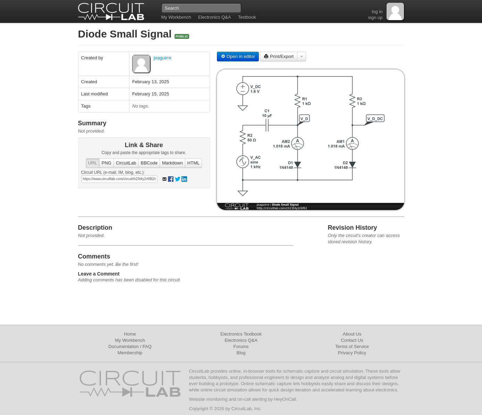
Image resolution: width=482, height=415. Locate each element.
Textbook (247, 17)
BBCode (149, 163)
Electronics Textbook (241, 334)
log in (377, 11)
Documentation (123, 346)
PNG (106, 163)
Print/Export (279, 56)
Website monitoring (208, 399)
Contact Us (352, 340)
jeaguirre (162, 57)
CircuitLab (126, 163)
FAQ (147, 346)
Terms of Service (352, 346)
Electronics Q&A (214, 17)
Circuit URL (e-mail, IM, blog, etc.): (113, 172)
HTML (193, 163)
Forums (240, 346)
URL (92, 163)
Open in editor (238, 56)
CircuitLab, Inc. (246, 408)
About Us (352, 334)
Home (130, 334)
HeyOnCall (285, 399)
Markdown (172, 163)
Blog (240, 352)
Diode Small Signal (126, 34)
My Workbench (176, 17)
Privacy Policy (352, 352)
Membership (130, 352)
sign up (375, 17)
